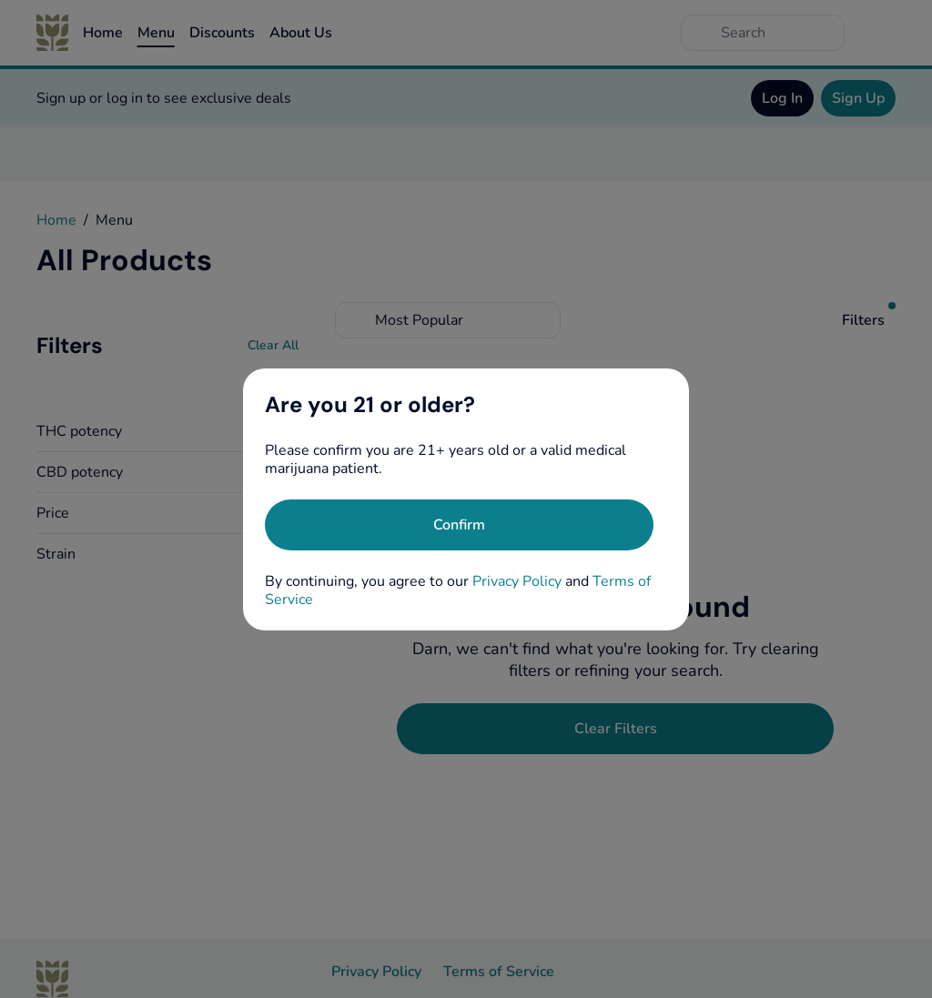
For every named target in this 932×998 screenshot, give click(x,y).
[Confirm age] (459, 524)
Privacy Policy (517, 581)
